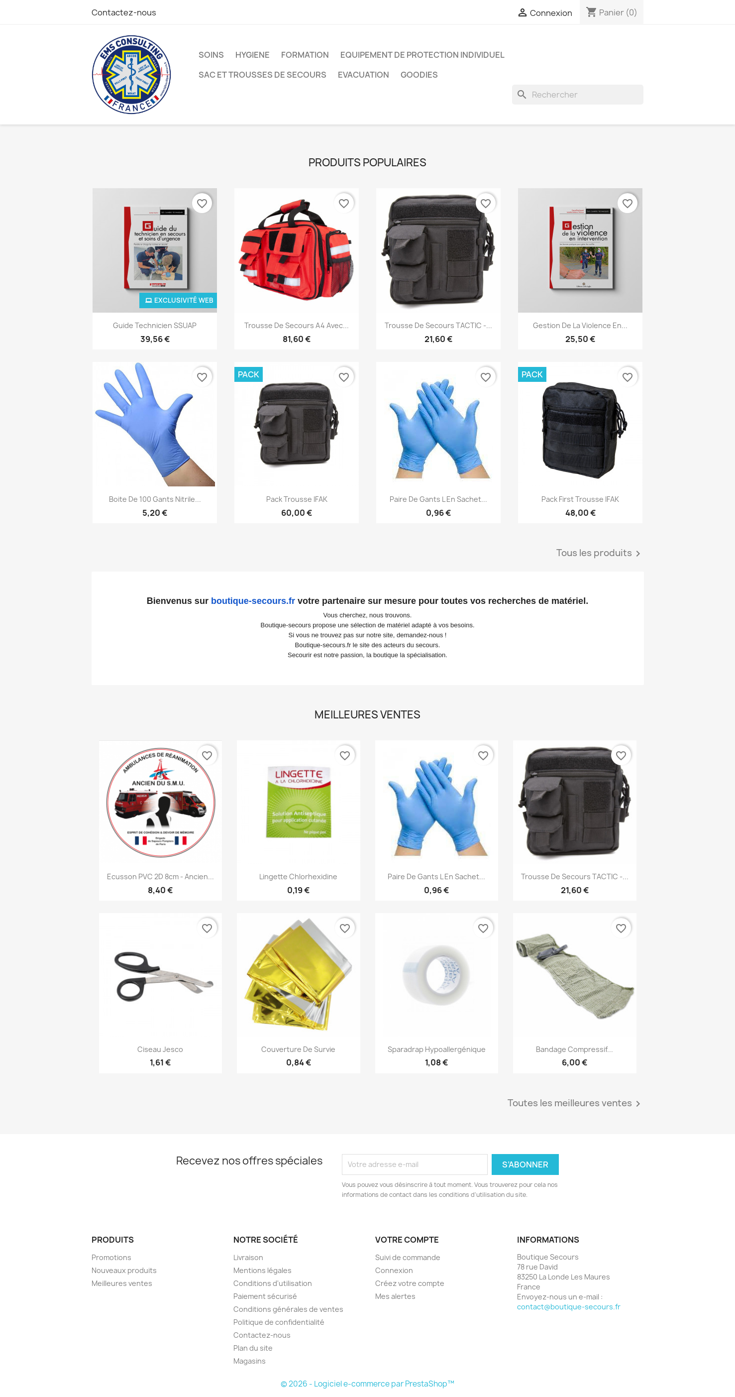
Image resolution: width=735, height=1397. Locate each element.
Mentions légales (262, 1270)
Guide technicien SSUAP (155, 325)
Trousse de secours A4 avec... (296, 325)
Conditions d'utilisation (272, 1283)
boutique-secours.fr (253, 601)
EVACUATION (363, 74)
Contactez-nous (124, 12)
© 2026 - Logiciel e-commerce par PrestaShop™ (367, 1384)
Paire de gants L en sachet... (438, 499)
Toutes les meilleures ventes (576, 1104)
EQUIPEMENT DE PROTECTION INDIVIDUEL (422, 54)
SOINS (211, 54)
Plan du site (253, 1348)
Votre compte (407, 1239)
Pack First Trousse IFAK (580, 499)
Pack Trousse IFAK (296, 499)
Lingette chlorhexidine (298, 876)
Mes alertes (395, 1296)
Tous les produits (600, 554)
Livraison (248, 1257)
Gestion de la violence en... (580, 325)
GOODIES (419, 74)
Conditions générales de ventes (288, 1309)
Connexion (394, 1270)
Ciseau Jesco (160, 1049)
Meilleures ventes (122, 1283)
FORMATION (305, 54)
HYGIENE (252, 54)
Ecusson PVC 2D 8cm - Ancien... (160, 876)
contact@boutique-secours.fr (569, 1306)
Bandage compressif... (574, 1049)
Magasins (249, 1361)
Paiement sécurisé (265, 1296)
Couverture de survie (298, 1049)
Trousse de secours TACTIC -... (438, 325)
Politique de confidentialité (278, 1322)
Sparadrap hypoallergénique (437, 1049)
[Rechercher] (577, 95)
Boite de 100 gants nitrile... (155, 499)
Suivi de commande (407, 1257)
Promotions (111, 1257)
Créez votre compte (409, 1283)
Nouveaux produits (124, 1270)
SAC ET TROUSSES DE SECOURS (262, 74)
